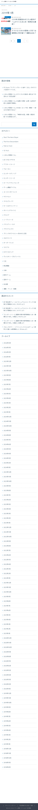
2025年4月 (7, 398)
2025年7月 (7, 384)
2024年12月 (7, 417)
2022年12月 (7, 527)
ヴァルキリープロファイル (12, 257)
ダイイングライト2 (10, 210)
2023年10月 (7, 481)
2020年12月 (7, 638)
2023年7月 (7, 495)
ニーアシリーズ (8, 220)
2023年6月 (7, 500)
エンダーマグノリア (10, 174)
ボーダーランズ (8, 243)
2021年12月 (7, 583)
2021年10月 (7, 592)
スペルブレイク (8, 201)
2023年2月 (7, 518)
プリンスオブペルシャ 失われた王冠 (15, 234)
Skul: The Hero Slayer (11, 137)
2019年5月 (7, 726)
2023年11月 (7, 477)
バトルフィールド (9, 224)
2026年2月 (7, 352)
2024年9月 (7, 431)
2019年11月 (7, 698)
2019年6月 (7, 721)
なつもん (6, 151)
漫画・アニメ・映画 (10, 289)
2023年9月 (7, 486)
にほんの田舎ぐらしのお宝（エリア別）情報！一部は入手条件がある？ (20, 109)
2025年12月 (7, 361)
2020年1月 (7, 689)
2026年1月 (7, 357)
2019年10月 (7, 703)
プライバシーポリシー (10, 805)
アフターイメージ (9, 164)
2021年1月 (7, 633)
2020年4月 (7, 675)
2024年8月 (7, 435)
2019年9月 (7, 707)
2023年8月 (7, 491)
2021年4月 (7, 620)
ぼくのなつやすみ (9, 160)
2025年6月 (7, 389)
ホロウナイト (8, 238)
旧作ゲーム (7, 280)
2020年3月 (7, 680)
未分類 (6, 284)
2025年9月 (7, 375)
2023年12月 (7, 472)
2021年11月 (7, 587)
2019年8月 (7, 712)
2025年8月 (7, 380)
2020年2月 (7, 684)
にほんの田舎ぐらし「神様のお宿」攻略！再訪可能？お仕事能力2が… (19, 116)
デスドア (6, 215)
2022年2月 (7, 574)
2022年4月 (7, 564)
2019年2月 (7, 740)
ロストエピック (8, 252)
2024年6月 (7, 444)
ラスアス (6, 247)
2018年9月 (7, 763)
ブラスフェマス (8, 229)
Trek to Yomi (8, 146)
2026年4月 (7, 343)
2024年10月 (8, 426)
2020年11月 (7, 643)
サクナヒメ (7, 197)
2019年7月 (7, 716)
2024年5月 (7, 449)
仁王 (5, 261)
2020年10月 (8, 647)
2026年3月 (7, 348)
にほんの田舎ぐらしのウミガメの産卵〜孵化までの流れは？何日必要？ (20, 95)
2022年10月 (7, 537)
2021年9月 (7, 597)
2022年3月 (7, 569)
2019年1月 (7, 744)
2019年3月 (7, 735)
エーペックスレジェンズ (11, 183)
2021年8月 (7, 601)
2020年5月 (7, 670)
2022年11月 (7, 532)
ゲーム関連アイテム (10, 187)
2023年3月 (7, 514)
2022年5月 (7, 560)
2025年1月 (7, 412)
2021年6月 (7, 610)
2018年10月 (7, 758)
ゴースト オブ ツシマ (10, 192)
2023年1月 (7, 523)
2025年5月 (7, 394)
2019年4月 (7, 730)
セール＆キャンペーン (11, 206)
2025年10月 (7, 371)
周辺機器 (6, 266)
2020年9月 (7, 652)
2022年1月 (7, 578)
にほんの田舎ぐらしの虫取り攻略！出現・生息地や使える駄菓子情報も (20, 102)
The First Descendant (11, 142)
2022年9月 (7, 541)
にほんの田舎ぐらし (10, 155)
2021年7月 (7, 606)
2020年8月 (7, 657)
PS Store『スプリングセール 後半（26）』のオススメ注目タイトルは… (20, 89)
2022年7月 (7, 550)
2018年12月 (7, 749)
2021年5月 (7, 615)
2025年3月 (7, 403)
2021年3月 (7, 624)
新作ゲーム (7, 275)
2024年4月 (7, 454)
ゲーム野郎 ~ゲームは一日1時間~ (9, 1)
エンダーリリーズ (9, 178)
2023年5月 (7, 504)
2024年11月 (7, 421)
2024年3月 (7, 458)
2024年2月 (7, 463)
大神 (5, 270)
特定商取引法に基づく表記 (26, 805)
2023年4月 (7, 509)
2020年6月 (7, 666)
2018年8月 (7, 767)
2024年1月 (7, 467)
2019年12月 (7, 693)
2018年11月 (7, 753)
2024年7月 (7, 440)
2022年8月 (7, 546)
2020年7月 (7, 661)
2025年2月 (7, 408)
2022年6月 (7, 555)
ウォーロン (7, 169)
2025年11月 (7, 366)
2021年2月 (7, 629)
